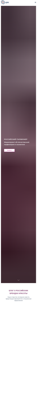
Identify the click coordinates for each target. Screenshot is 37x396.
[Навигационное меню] (35, 2)
